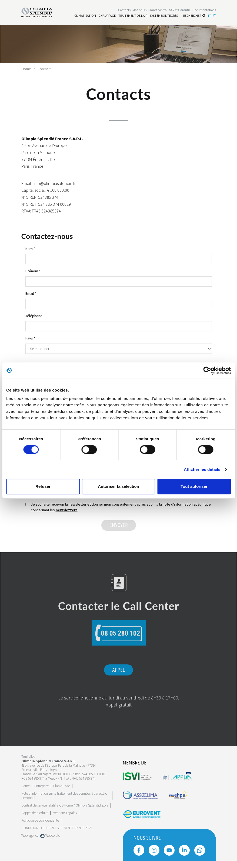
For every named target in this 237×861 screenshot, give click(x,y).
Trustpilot (28, 756)
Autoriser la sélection (118, 486)
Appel (118, 670)
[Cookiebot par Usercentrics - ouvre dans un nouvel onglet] (207, 370)
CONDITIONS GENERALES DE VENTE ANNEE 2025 (56, 828)
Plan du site (61, 786)
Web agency (29, 835)
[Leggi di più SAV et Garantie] (180, 10)
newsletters (67, 509)
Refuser (43, 486)
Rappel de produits (34, 813)
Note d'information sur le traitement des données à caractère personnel (64, 795)
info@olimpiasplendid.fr (55, 183)
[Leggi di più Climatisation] (85, 15)
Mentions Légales (65, 813)
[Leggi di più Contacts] (124, 10)
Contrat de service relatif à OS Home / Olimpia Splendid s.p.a (64, 805)
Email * (30, 293)
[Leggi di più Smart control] (157, 10)
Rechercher (194, 15)
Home (26, 68)
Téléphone (33, 315)
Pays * (30, 338)
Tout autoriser (194, 486)
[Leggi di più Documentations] (204, 10)
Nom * (30, 248)
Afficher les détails (202, 469)
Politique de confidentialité (40, 820)
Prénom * (33, 271)
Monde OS (139, 10)
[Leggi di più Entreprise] (41, 786)
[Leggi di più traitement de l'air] (132, 15)
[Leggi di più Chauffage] (107, 15)
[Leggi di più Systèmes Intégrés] (164, 15)
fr (212, 15)
